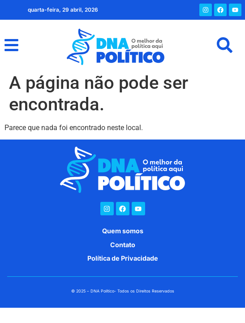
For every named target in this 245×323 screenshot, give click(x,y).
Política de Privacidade (122, 258)
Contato (122, 245)
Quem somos (122, 231)
